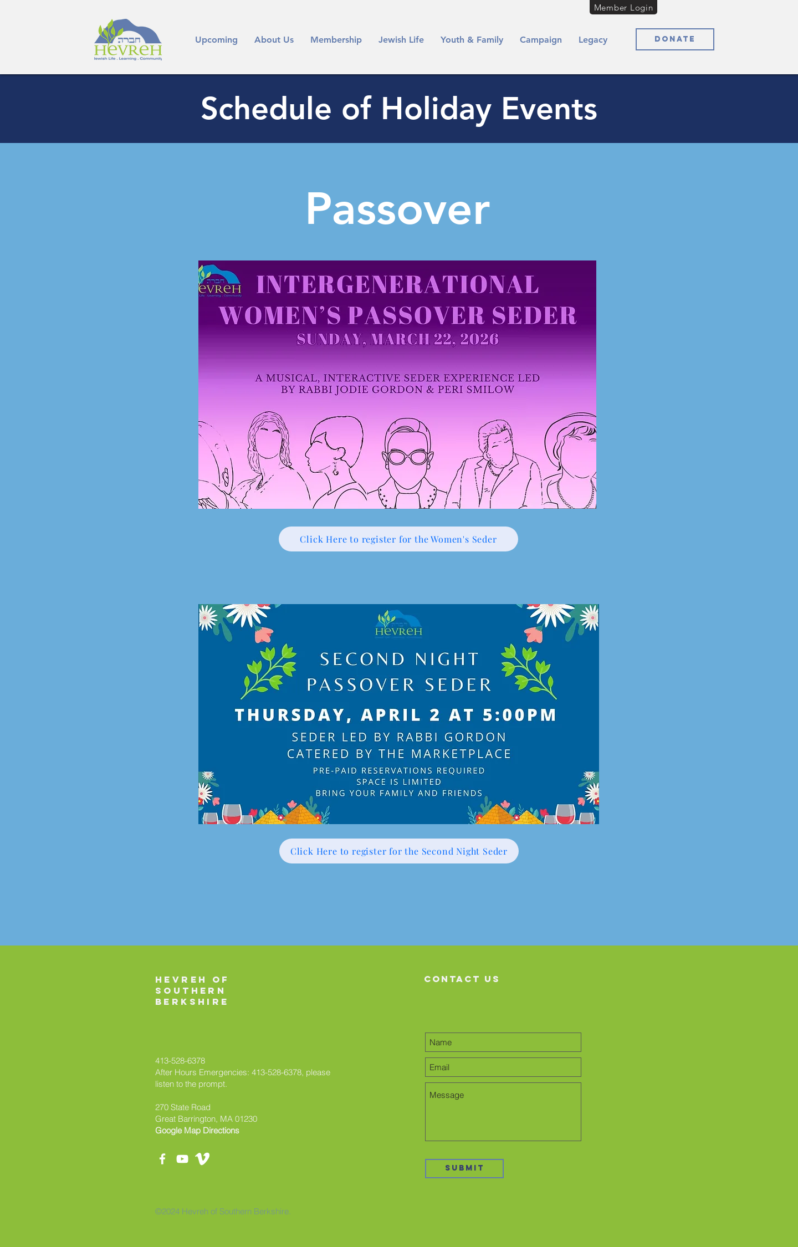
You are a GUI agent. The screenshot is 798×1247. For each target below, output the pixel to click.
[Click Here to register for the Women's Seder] (398, 539)
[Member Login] (623, 7)
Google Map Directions (197, 1130)
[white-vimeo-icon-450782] (202, 1159)
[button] (274, 39)
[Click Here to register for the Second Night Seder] (399, 851)
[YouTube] (182, 1159)
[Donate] (675, 39)
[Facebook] (162, 1159)
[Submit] (464, 1168)
